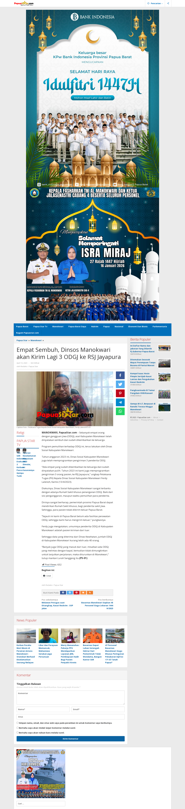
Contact (160, 420)
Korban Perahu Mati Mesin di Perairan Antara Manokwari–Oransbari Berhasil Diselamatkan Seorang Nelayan (26, 654)
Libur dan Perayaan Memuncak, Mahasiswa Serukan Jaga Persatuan (48, 651)
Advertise (134, 420)
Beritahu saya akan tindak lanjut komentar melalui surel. (47, 728)
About (155, 417)
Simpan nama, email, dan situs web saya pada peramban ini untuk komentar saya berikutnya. (65, 723)
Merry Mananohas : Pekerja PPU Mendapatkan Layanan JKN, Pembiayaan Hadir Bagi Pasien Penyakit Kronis (70, 654)
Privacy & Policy (147, 420)
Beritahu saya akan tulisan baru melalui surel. (41, 732)
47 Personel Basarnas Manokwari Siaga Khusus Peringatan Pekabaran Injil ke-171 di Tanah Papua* (114, 654)
